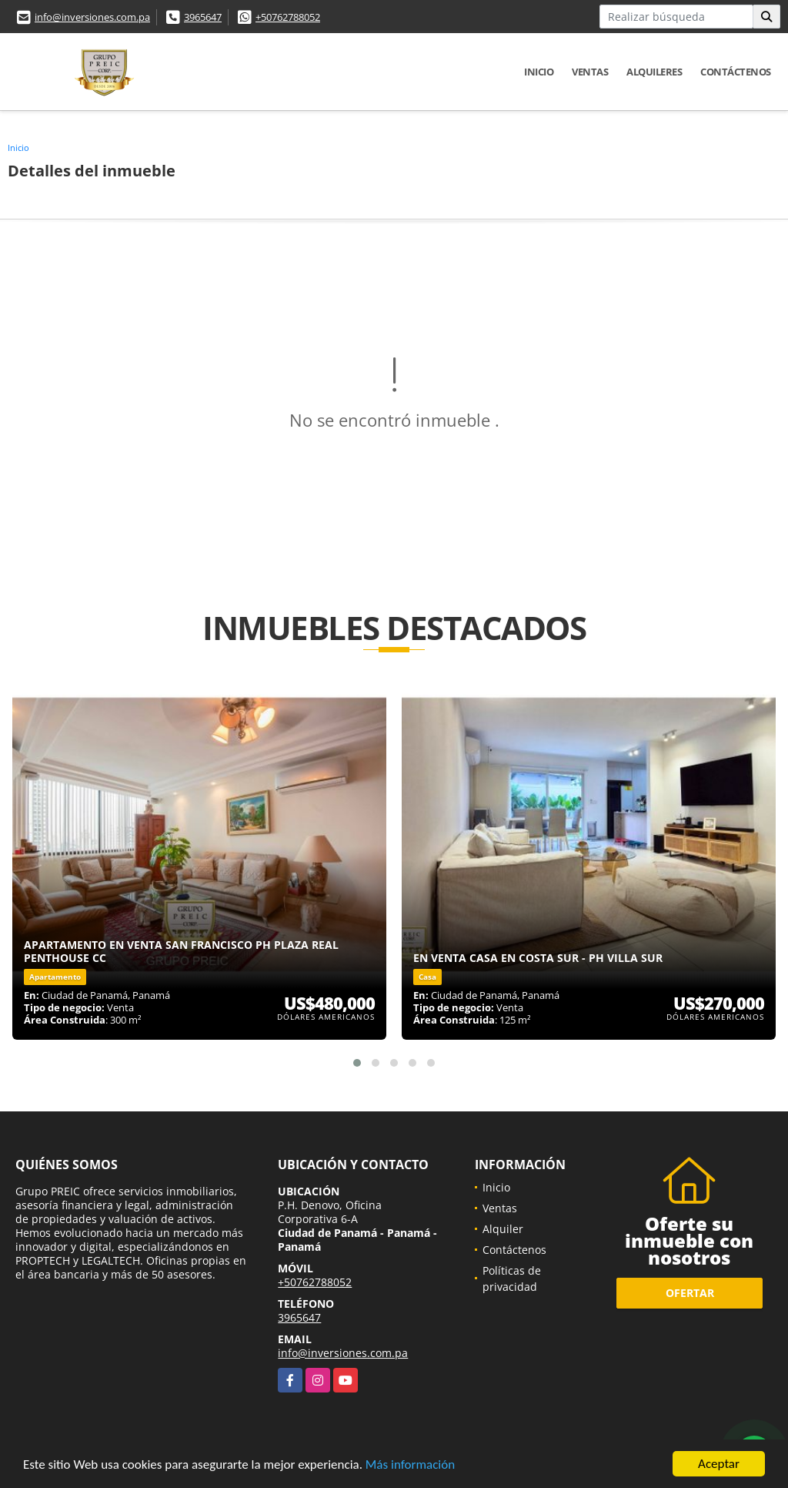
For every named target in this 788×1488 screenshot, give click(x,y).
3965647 (203, 17)
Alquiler (502, 1229)
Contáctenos (735, 72)
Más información (410, 1466)
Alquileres (654, 72)
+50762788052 (287, 17)
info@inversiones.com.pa (92, 17)
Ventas (590, 72)
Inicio (538, 72)
